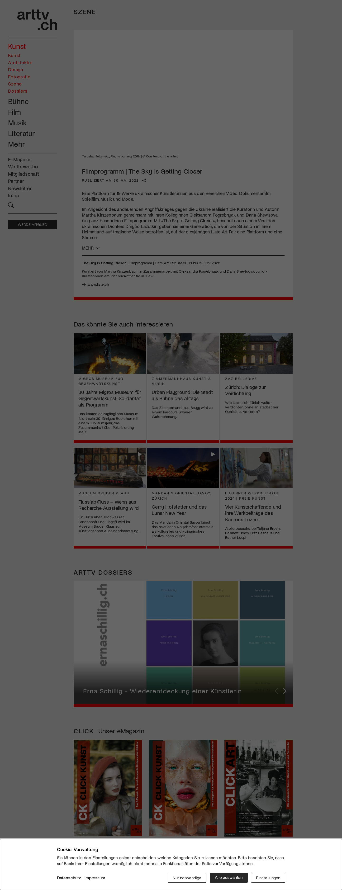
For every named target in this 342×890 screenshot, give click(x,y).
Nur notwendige (185, 877)
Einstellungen (267, 877)
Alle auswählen (228, 877)
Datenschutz (69, 878)
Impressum (95, 878)
